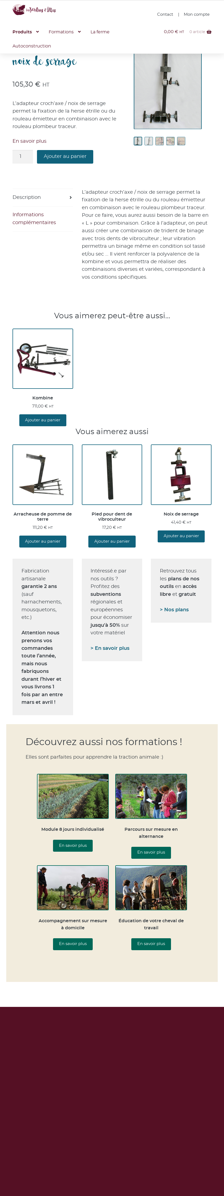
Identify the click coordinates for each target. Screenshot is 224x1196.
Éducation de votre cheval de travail (151, 925)
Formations (67, 33)
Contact (165, 14)
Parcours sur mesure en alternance (151, 833)
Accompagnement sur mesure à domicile (73, 925)
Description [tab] (27, 198)
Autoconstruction (34, 48)
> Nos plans (174, 610)
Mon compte (197, 14)
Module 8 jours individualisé (72, 830)
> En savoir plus (110, 649)
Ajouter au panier (65, 157)
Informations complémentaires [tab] (34, 219)
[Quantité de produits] (23, 157)
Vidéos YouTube (178, 1171)
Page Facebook (178, 1182)
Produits (23, 33)
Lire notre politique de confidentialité (111, 1110)
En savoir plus (29, 141)
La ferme (110, 33)
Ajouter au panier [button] (42, 421)
